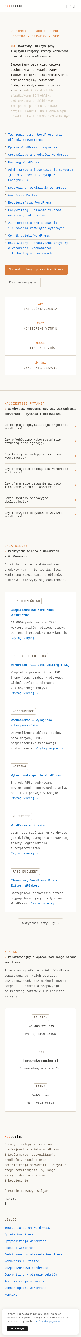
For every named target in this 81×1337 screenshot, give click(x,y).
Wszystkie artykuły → (40, 924)
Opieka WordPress (19, 1234)
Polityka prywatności (50, 1321)
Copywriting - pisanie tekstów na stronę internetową (34, 213)
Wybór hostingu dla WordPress (36, 776)
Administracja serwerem (24, 1281)
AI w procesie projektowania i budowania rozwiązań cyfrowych (36, 225)
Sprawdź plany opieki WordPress (36, 269)
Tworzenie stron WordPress (27, 1228)
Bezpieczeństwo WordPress (30, 202)
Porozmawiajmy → (22, 282)
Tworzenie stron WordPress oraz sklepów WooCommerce (35, 137)
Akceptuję (17, 1328)
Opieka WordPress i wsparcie (32, 147)
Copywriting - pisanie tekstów (31, 1274)
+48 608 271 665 (40, 1027)
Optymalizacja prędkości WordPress (38, 155)
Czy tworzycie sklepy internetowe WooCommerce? (40, 456)
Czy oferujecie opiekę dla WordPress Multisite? (40, 471)
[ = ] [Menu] (70, 6)
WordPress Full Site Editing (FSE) (40, 666)
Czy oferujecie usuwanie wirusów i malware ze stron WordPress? (40, 486)
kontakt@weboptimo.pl (40, 1062)
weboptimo (13, 6)
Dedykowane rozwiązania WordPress (37, 188)
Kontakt (11, 1294)
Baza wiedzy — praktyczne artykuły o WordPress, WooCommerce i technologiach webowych (38, 248)
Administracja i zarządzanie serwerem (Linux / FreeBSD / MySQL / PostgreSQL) (40, 175)
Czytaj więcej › (24, 639)
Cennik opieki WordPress (29, 235)
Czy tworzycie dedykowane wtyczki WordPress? (40, 515)
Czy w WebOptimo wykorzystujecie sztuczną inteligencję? (40, 442)
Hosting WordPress (23, 162)
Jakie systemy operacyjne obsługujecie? (40, 500)
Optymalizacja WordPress (25, 1241)
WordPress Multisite (25, 195)
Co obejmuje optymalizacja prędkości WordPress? (40, 427)
